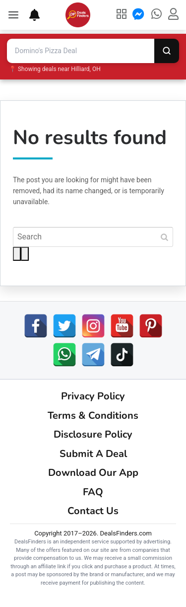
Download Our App (93, 472)
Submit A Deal (93, 453)
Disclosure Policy (93, 434)
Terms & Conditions (93, 415)
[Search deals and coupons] (80, 51)
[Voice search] (25, 254)
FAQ (93, 492)
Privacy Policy (93, 396)
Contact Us (93, 511)
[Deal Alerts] (29, 15)
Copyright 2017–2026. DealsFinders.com (93, 533)
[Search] (166, 51)
